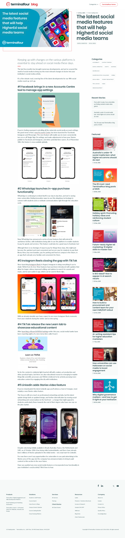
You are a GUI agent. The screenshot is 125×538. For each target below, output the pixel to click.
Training (54, 501)
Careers (100, 501)
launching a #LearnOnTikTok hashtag (35, 331)
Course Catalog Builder (35, 510)
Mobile (113, 75)
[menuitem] (96, 62)
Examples (113, 66)
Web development (97, 88)
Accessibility (96, 62)
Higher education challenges (101, 75)
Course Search (33, 501)
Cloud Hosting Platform (35, 514)
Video (103, 83)
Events (107, 66)
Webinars (77, 510)
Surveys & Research (80, 504)
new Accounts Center (43, 132)
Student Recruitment (108, 79)
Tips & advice (96, 83)
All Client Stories (56, 507)
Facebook (98, 486)
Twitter (114, 486)
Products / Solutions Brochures (83, 501)
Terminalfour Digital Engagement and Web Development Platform (15, 498)
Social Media (92, 43)
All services (55, 498)
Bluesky (108, 486)
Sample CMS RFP (79, 507)
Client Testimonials (80, 517)
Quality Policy (101, 510)
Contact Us (101, 504)
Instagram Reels (35, 264)
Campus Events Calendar (35, 507)
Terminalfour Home (109, 4)
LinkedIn (102, 486)
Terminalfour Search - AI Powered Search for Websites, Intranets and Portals (15, 509)
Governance (96, 71)
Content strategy (107, 62)
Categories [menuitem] (92, 4)
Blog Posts (77, 514)
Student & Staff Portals (35, 498)
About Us (100, 498)
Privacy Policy (101, 507)
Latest (76, 498)
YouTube (118, 486)
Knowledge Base (102, 514)
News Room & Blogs (34, 504)
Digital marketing (82, 43)
